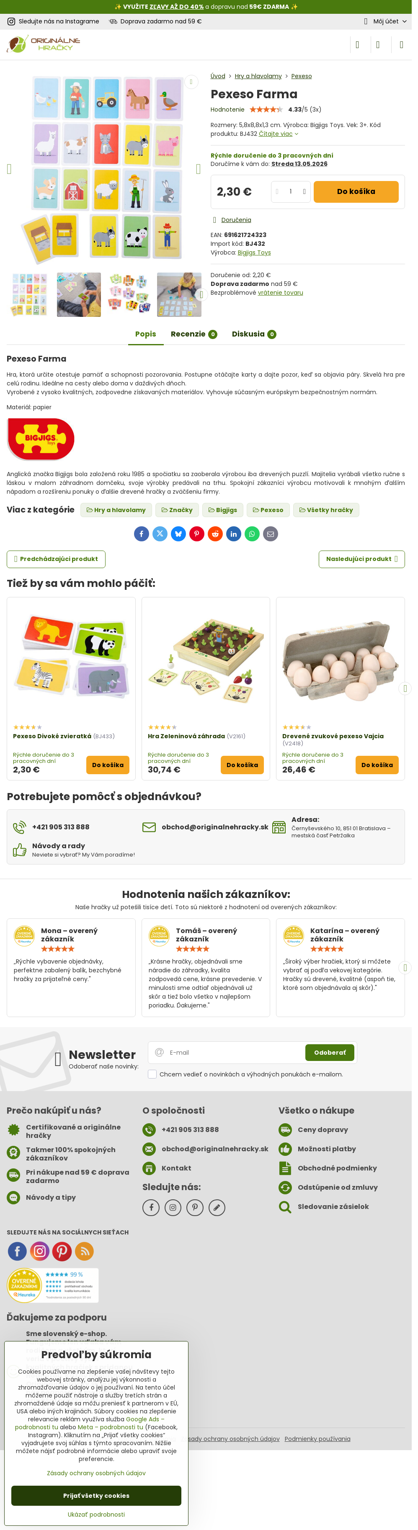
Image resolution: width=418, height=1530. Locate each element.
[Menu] (402, 44)
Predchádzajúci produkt (56, 559)
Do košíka (356, 191)
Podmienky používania (318, 1439)
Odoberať (330, 1052)
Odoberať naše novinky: (104, 1066)
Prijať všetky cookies (96, 1496)
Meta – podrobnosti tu (110, 1427)
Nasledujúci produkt (362, 559)
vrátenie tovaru (280, 292)
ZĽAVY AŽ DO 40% (177, 7)
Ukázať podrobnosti (96, 1515)
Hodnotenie (228, 109)
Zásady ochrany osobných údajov (230, 1439)
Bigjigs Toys (254, 252)
